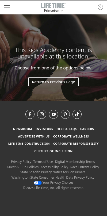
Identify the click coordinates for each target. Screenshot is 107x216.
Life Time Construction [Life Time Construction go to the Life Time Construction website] (29, 144)
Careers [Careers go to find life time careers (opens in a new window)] (87, 129)
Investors (44, 129)
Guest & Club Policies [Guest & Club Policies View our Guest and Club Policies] (23, 167)
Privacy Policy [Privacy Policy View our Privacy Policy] (21, 161)
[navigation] (7, 7)
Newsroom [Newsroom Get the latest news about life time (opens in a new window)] (22, 129)
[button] (53, 7)
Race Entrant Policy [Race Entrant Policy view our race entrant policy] (84, 167)
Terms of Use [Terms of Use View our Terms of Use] (43, 161)
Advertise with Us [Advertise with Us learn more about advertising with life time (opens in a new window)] (34, 136)
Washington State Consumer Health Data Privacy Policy (53, 177)
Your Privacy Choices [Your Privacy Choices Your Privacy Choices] (54, 182)
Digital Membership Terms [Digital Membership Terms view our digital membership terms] (75, 161)
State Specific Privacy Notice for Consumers (53, 172)
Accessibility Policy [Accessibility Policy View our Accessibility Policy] (54, 167)
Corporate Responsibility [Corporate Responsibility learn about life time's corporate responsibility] (76, 144)
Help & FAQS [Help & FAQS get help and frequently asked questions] (66, 129)
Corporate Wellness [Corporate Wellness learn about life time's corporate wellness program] (71, 136)
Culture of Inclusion (53, 151)
